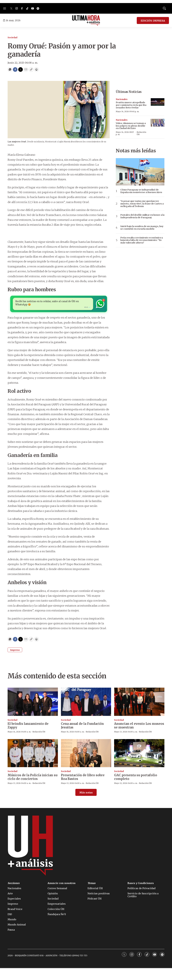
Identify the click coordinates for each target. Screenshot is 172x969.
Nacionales (121, 99)
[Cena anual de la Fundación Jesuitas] (86, 703)
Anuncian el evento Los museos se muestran (139, 726)
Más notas (86, 793)
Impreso (15, 651)
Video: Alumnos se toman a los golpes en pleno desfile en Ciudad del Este (131, 126)
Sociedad (12, 37)
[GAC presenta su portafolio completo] (139, 754)
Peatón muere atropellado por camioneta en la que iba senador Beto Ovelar (131, 105)
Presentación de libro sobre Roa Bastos (83, 778)
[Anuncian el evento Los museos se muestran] (139, 703)
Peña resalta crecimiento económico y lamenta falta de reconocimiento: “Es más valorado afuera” (141, 240)
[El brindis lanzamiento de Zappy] (33, 703)
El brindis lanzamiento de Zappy (28, 726)
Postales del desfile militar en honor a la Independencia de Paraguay (142, 216)
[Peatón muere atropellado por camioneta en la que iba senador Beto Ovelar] (157, 102)
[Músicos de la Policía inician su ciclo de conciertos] (33, 754)
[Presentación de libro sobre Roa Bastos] (86, 754)
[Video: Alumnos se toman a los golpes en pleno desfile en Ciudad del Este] (157, 123)
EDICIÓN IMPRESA (153, 20)
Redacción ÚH (141, 133)
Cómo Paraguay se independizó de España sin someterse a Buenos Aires (141, 191)
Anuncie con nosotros (62, 884)
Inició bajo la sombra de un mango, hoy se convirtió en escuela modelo (141, 227)
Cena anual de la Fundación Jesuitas (82, 726)
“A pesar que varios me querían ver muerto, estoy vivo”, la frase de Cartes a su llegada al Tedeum (142, 203)
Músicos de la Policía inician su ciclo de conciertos (32, 778)
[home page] (86, 20)
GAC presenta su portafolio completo (135, 778)
